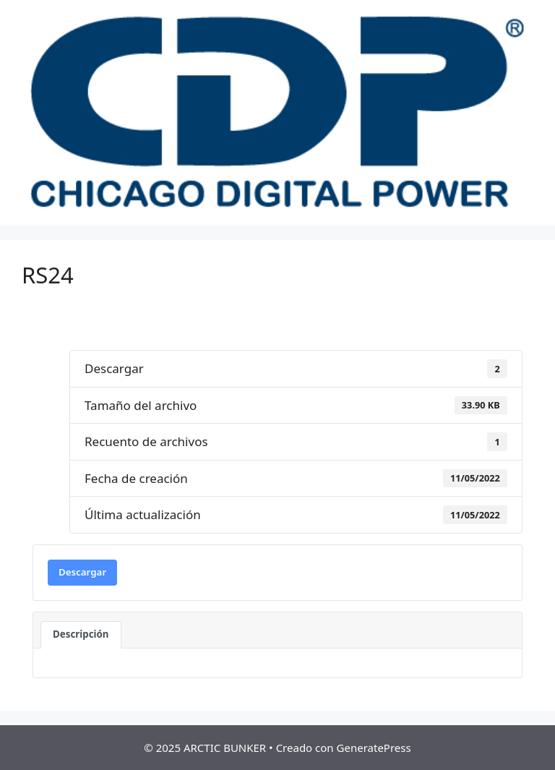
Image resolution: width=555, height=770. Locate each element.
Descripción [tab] (81, 634)
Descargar (82, 571)
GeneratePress (374, 747)
